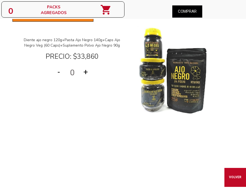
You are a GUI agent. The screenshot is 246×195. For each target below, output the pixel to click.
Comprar (187, 11)
